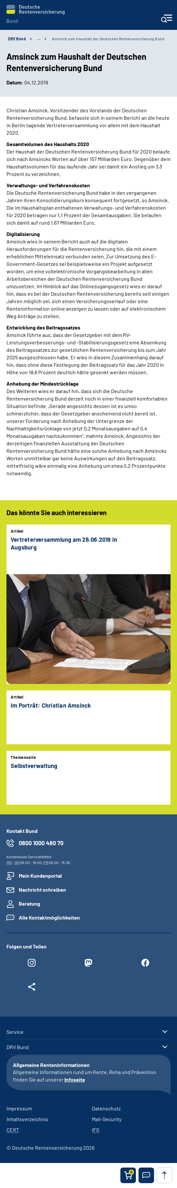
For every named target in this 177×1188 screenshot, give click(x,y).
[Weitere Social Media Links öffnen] (31, 988)
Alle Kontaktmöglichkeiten (49, 917)
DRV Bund (17, 1047)
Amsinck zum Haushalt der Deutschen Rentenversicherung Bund (108, 38)
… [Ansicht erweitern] (38, 39)
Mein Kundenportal (40, 875)
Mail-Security (106, 1119)
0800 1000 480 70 (41, 843)
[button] (146, 1175)
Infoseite (74, 1079)
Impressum (19, 1108)
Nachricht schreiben (42, 889)
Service (15, 1031)
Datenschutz (106, 1108)
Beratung (29, 903)
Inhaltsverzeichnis (27, 1119)
